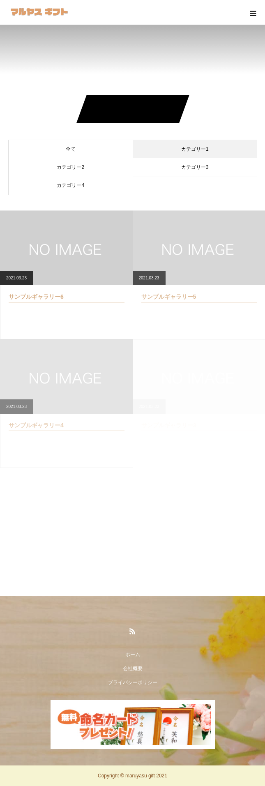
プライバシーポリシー (132, 682)
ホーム (132, 654)
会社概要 (133, 668)
